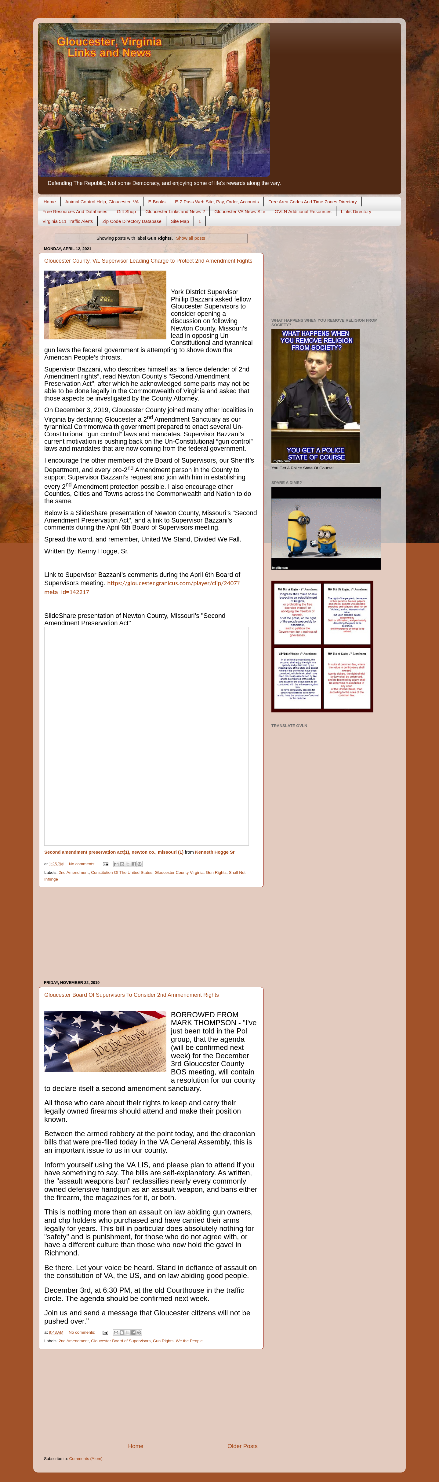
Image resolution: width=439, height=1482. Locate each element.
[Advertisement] (151, 934)
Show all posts (190, 238)
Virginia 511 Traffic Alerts (67, 221)
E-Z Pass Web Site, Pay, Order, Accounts (217, 201)
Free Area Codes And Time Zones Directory (312, 201)
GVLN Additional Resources (303, 211)
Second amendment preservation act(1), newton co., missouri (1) (113, 852)
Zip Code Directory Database (131, 221)
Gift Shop (126, 211)
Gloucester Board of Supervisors (121, 1341)
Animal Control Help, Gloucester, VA (102, 201)
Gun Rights (216, 872)
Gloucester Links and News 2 (175, 211)
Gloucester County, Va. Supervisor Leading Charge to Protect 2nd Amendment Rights (148, 261)
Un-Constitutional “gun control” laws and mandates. (143, 430)
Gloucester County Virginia (179, 872)
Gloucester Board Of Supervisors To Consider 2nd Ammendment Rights (131, 995)
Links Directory (356, 211)
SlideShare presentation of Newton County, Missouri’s (154, 513)
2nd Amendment (74, 872)
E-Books (156, 201)
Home (50, 201)
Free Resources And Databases (74, 211)
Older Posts (242, 1446)
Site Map (180, 221)
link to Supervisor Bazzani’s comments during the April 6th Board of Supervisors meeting (138, 524)
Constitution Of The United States (121, 872)
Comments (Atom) (86, 1458)
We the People (189, 1341)
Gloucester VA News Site (239, 211)
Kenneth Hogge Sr (214, 852)
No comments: (83, 864)
